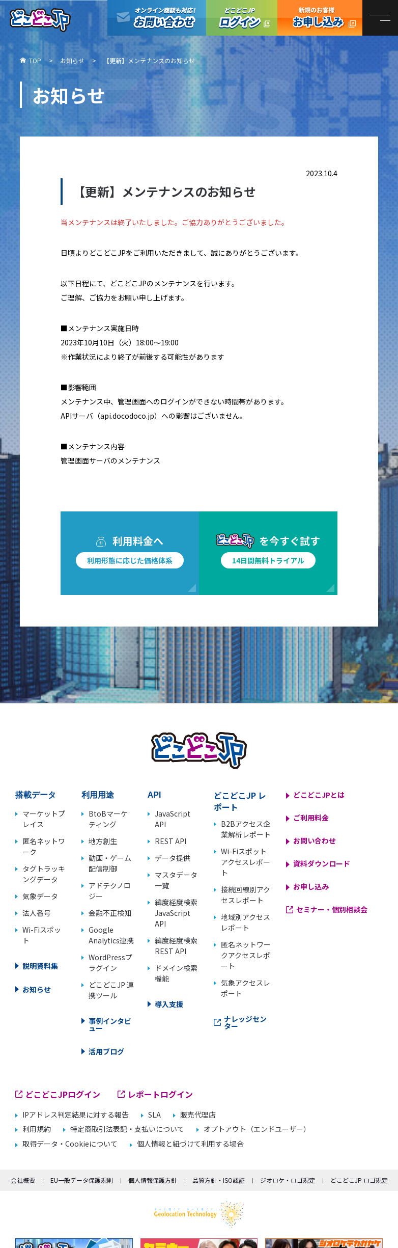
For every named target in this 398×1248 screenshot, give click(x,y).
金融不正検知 (110, 913)
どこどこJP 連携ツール (111, 990)
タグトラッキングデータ (43, 873)
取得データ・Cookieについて (70, 1144)
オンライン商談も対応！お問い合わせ (156, 18)
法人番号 (36, 913)
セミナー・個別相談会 (331, 909)
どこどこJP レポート (240, 801)
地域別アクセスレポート (245, 922)
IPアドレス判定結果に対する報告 (75, 1115)
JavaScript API (172, 818)
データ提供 (172, 858)
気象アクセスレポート (245, 988)
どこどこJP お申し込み (319, 18)
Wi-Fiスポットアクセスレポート (245, 862)
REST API (170, 841)
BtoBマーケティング (108, 818)
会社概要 (23, 1180)
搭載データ (35, 795)
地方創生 (103, 841)
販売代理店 (198, 1115)
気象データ (40, 896)
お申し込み (311, 886)
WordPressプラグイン (110, 962)
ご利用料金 (311, 817)
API (154, 795)
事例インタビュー (110, 1024)
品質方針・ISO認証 (218, 1180)
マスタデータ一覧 (176, 880)
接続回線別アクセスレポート (245, 894)
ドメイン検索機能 (176, 973)
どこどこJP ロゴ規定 (359, 1180)
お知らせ (36, 989)
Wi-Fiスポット (41, 935)
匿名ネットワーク (43, 846)
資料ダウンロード (321, 863)
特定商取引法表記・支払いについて (127, 1129)
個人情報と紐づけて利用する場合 (190, 1144)
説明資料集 (40, 965)
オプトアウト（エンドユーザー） (257, 1129)
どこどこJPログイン (241, 18)
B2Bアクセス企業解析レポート (246, 829)
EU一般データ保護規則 (81, 1180)
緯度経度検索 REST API (176, 945)
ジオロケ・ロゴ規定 (287, 1180)
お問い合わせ (314, 840)
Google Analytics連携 (111, 935)
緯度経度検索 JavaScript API (176, 913)
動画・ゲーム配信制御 (110, 863)
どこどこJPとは (319, 795)
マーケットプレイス (43, 818)
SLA (154, 1115)
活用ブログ (106, 1051)
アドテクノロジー (110, 890)
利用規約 (36, 1129)
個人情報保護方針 (152, 1180)
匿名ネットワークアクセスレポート (246, 955)
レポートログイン (160, 1094)
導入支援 (169, 1004)
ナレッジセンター (245, 1022)
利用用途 (97, 795)
